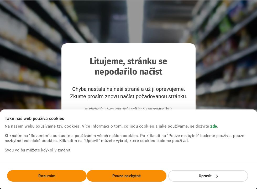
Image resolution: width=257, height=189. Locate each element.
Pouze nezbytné (126, 176)
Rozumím (46, 176)
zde (213, 126)
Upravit (208, 176)
